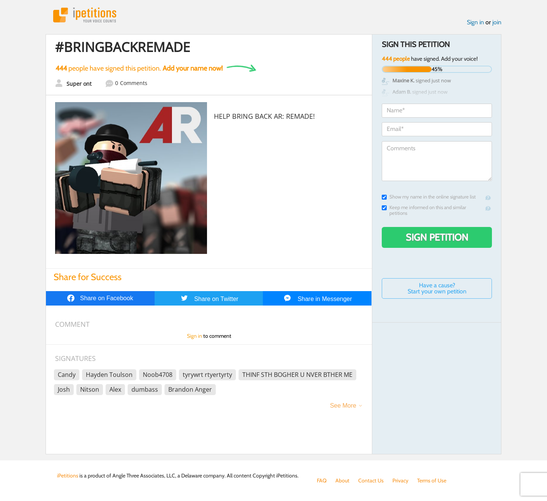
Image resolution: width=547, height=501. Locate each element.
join (496, 22)
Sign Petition (437, 237)
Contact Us (371, 480)
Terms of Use (431, 480)
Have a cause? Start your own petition (437, 288)
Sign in (475, 22)
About (342, 480)
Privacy (400, 480)
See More (343, 405)
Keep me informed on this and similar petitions (424, 210)
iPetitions (84, 15)
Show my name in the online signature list (429, 197)
